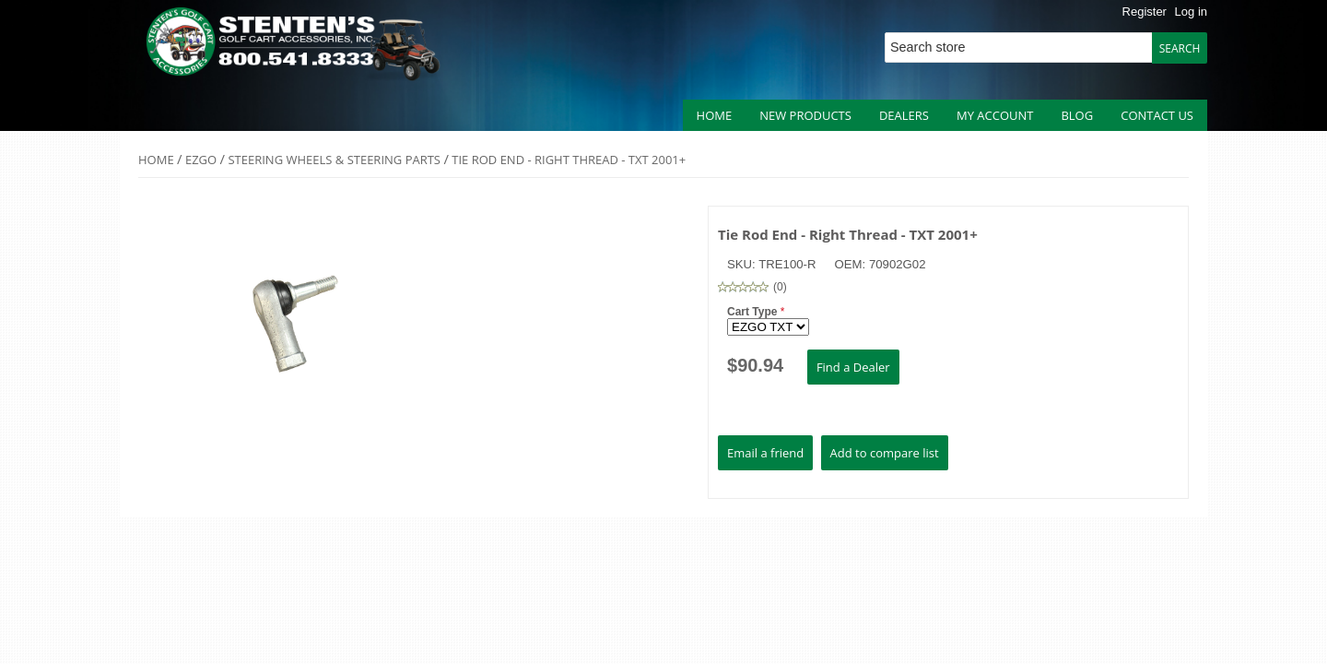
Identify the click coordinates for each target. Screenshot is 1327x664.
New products (805, 115)
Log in (1191, 11)
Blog (1077, 115)
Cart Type (754, 311)
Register (1144, 11)
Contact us (1157, 115)
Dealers (904, 115)
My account (995, 115)
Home (715, 115)
